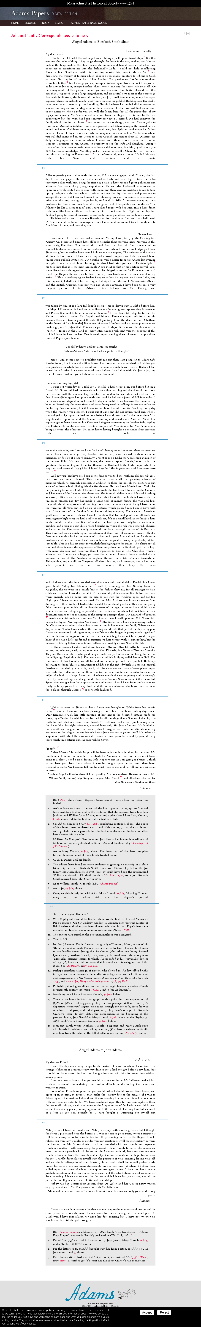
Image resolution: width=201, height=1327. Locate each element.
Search (60, 23)
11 (55, 470)
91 (119, 981)
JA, (72, 965)
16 (54, 709)
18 (121, 776)
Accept (147, 1312)
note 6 (69, 981)
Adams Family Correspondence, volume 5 (49, 35)
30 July (107, 994)
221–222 (92, 965)
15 (83, 688)
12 (95, 584)
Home (15, 23)
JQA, (130, 1033)
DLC (62, 799)
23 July (69, 888)
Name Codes (89, 23)
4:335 (56, 981)
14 (100, 620)
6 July (56, 819)
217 (85, 965)
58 (114, 981)
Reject (164, 1312)
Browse (30, 23)
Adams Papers (108, 883)
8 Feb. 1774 (116, 875)
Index (45, 23)
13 (47, 616)
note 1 (64, 1260)
